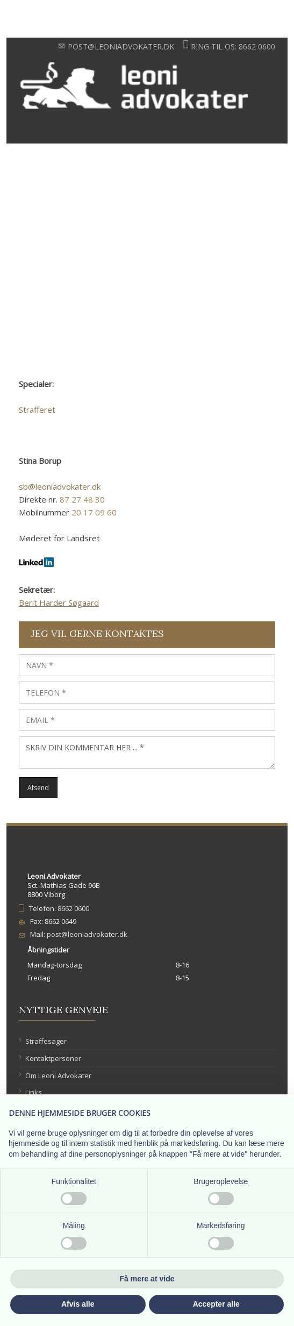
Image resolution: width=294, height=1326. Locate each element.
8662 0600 (257, 46)
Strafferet (37, 409)
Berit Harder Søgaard (59, 602)
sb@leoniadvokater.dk (60, 486)
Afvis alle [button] (77, 1304)
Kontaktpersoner (53, 1058)
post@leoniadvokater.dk (121, 46)
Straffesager (46, 1041)
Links (33, 1092)
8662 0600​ (73, 908)
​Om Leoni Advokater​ (58, 1075)
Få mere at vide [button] (147, 1278)
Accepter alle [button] (216, 1304)
